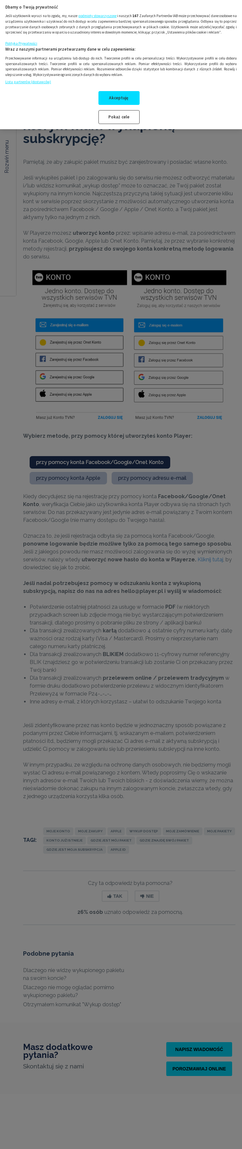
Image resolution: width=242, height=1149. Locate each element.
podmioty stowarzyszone (97, 11)
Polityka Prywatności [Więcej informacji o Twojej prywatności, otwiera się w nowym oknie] (21, 38)
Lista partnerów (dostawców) (28, 77)
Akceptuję (118, 93)
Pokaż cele (118, 112)
